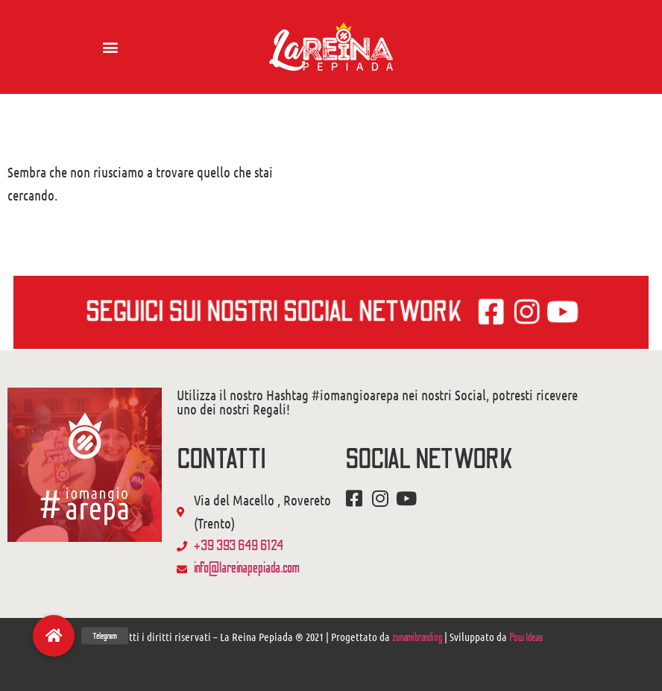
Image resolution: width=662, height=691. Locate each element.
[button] (110, 46)
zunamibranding (417, 637)
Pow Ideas (526, 637)
